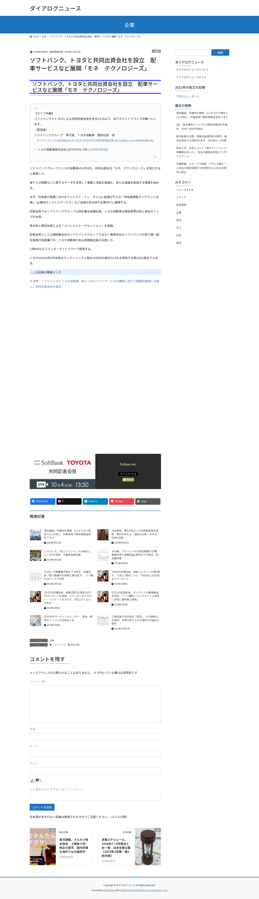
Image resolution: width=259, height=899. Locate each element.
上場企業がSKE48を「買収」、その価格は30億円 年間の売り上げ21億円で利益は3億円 (135, 620)
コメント (37, 681)
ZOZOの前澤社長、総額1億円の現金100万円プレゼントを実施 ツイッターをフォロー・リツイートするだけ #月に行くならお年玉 (68, 598)
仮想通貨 (181, 205)
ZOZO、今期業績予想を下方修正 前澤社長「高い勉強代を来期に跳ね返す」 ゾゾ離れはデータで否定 (68, 575)
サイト (34, 763)
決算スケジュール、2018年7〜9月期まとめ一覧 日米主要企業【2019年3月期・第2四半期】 (116, 847)
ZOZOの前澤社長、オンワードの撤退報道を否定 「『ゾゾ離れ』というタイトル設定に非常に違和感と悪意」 (135, 596)
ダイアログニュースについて (192, 69)
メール (34, 746)
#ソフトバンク (46, 140)
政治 (178, 220)
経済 (178, 242)
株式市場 (75, 644)
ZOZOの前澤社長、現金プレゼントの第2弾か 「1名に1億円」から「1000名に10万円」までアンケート (136, 575)
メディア (181, 197)
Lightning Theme (128, 890)
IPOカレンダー (187, 96)
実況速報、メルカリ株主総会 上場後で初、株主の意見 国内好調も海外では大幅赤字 (73, 845)
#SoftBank (64, 140)
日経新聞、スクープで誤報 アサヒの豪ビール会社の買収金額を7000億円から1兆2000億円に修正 (201, 168)
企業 (156, 51)
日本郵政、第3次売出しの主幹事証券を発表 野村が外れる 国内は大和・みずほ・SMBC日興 (135, 534)
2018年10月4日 (98, 149)
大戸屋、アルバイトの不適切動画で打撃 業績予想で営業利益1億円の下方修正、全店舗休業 (135, 554)
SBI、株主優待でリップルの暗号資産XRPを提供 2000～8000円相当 (202, 126)
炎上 (178, 227)
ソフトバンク (59, 644)
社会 (178, 235)
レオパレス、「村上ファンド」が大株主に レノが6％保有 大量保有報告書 (68, 553)
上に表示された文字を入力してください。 (57, 789)
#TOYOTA (88, 140)
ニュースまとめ (185, 189)
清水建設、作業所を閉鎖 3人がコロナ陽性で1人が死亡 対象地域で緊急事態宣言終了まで (67, 534)
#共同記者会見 (104, 140)
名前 (32, 729)
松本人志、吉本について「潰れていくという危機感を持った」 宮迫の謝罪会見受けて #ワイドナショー (201, 152)
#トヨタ (76, 140)
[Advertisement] (60, 329)
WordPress (109, 890)
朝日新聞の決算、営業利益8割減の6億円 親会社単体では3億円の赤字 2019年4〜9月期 (201, 138)
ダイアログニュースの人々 (191, 77)
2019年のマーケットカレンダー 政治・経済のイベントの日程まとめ (68, 618)
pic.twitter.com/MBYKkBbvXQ (134, 140)
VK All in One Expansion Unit (153, 890)
